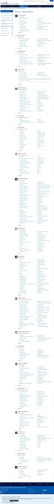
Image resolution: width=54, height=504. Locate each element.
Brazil (38, 447)
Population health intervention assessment (26, 122)
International (29, 483)
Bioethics (21, 119)
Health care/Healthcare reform (42, 26)
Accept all (16, 500)
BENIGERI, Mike (21, 51)
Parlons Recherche (4, 35)
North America (40, 109)
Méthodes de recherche (41, 74)
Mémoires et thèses (4, 30)
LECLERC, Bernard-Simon (24, 331)
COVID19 (39, 425)
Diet (20, 261)
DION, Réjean (21, 127)
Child (20, 271)
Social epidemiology (23, 212)
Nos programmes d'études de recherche (6, 20)
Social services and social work (42, 75)
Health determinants (23, 23)
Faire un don (47, 483)
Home (2, 8)
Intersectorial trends (23, 291)
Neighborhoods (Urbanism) (42, 274)
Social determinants (23, 204)
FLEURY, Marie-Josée (23, 178)
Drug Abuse (39, 223)
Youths (21, 273)
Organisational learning (23, 77)
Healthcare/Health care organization (25, 101)
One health (39, 156)
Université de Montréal (3, 3)
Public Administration (23, 189)
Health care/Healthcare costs (24, 308)
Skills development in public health (25, 341)
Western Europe (40, 245)
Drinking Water (22, 147)
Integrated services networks (42, 209)
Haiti (38, 165)
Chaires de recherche (4, 28)
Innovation (39, 20)
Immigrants (21, 240)
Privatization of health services (24, 425)
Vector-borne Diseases (41, 132)
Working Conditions (41, 251)
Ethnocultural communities (42, 237)
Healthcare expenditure (23, 310)
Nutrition (39, 265)
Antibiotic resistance (41, 145)
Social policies (40, 199)
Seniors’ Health (40, 282)
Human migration (40, 249)
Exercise (21, 259)
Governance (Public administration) (43, 374)
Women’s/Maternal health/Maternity (25, 162)
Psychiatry (39, 203)
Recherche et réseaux (6, 8)
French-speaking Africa (41, 246)
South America (40, 106)
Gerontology (22, 322)
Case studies (22, 24)
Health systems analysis (23, 18)
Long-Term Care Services (42, 324)
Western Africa (40, 164)
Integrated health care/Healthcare (43, 95)
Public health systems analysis (24, 120)
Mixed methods (22, 92)
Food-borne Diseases (23, 144)
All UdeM (46, 2)
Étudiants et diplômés (39, 483)
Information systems (41, 61)
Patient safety (22, 416)
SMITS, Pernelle (21, 453)
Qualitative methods (23, 91)
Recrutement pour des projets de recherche (6, 23)
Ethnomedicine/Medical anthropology (43, 97)
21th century (40, 292)
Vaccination (21, 148)
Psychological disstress (23, 207)
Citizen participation (41, 236)
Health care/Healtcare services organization (45, 23)
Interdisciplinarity (22, 109)
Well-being (21, 268)
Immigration (22, 237)
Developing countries (41, 41)
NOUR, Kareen (21, 388)
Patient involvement (23, 100)
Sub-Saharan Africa (23, 248)
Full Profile (19, 32)
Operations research (41, 136)
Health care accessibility (23, 54)
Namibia (39, 107)
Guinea (21, 381)
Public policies (40, 24)
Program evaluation (23, 27)
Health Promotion (40, 271)
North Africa (39, 291)
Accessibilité (33, 490)
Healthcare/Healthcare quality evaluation (26, 57)
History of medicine (41, 141)
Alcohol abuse (22, 181)
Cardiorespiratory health (41, 279)
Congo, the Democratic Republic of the (26, 383)
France (21, 246)
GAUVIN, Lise (21, 256)
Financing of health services (24, 319)
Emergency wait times (23, 423)
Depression (21, 201)
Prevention (39, 144)
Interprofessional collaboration (24, 107)
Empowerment (22, 349)
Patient (39, 189)
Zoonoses (39, 130)
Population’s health (23, 170)
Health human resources (41, 243)
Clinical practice (40, 200)
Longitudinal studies (41, 161)
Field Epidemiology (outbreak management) (27, 336)
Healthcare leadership (41, 375)
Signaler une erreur (31, 492)
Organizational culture (23, 198)
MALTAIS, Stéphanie (23, 363)
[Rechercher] (48, 1)
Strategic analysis (40, 120)
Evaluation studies (22, 26)
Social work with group (23, 292)
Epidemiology (22, 132)
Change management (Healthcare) (43, 38)
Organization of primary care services (26, 62)
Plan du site (30, 490)
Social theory (40, 441)
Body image (22, 285)
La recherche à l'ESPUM (5, 13)
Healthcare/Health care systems (43, 29)
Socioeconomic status (41, 288)
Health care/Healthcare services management (27, 221)
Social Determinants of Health (24, 206)
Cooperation (39, 371)
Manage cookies (6, 500)
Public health (22, 130)
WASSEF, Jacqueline (22, 466)
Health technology (40, 27)
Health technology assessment (25, 30)
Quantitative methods (41, 135)
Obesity (39, 267)
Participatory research (23, 95)
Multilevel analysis (22, 264)
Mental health (40, 211)
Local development (41, 72)
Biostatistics (22, 133)
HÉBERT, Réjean (21, 298)
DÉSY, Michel (21, 116)
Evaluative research (23, 74)
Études (10, 483)
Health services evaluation (24, 29)
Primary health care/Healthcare (25, 167)
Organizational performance (42, 43)
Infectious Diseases (23, 136)
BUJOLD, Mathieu (22, 87)
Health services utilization (42, 64)
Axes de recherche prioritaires (6, 15)
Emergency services (41, 46)
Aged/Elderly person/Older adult (43, 268)
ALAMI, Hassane (22, 15)
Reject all (11, 500)
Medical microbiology (23, 138)
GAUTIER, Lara (21, 228)
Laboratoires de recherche (5, 33)
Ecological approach (23, 265)
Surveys (21, 141)
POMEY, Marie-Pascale (23, 411)
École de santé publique (14, 3)
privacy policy (7, 502)
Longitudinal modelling (41, 264)
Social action (22, 184)
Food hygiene (22, 145)
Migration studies (22, 239)
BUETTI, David (21, 69)
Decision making (22, 106)
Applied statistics (22, 135)
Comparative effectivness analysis (25, 262)
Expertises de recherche (13, 8)
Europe (39, 101)
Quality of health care (41, 205)
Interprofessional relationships (42, 208)
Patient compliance (23, 307)
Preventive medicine (41, 21)
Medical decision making (23, 200)
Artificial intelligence (41, 18)
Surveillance (39, 119)
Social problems (40, 202)
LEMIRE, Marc (21, 346)
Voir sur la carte (3, 491)
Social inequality (22, 286)
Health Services (40, 214)
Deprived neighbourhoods (42, 276)
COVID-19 (21, 20)
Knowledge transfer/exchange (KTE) (43, 289)
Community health (40, 110)
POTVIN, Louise (21, 432)
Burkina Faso (40, 167)
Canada (39, 100)
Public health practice (41, 335)
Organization (40, 383)
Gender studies (40, 377)
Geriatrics (21, 320)
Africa (38, 173)
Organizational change (23, 21)
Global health (40, 44)
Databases (21, 56)
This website (43, 2)
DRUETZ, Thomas (22, 153)
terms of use (12, 502)
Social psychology (40, 273)
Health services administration (24, 38)
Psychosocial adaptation (23, 186)
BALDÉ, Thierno (21, 35)
